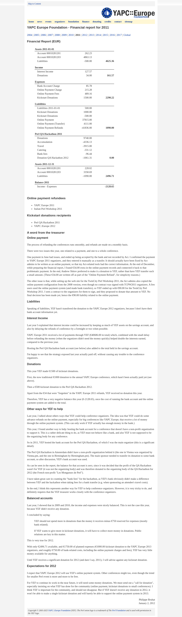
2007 (50, 35)
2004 (29, 35)
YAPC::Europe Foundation (59, 610)
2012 (84, 35)
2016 (112, 35)
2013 (91, 35)
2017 (119, 35)
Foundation (73, 21)
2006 (43, 35)
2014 (98, 35)
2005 (36, 35)
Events (48, 21)
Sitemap (128, 21)
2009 (64, 35)
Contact (117, 21)
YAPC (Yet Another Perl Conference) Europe (128, 12)
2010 (71, 35)
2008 (57, 35)
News (39, 21)
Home (31, 21)
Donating (97, 21)
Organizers (60, 21)
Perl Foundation (119, 610)
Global (127, 35)
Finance (85, 21)
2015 (105, 35)
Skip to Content (34, 4)
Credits (108, 21)
